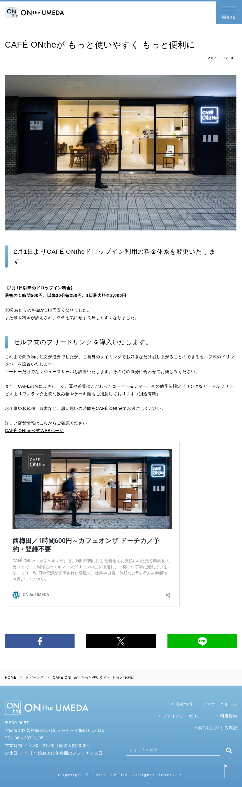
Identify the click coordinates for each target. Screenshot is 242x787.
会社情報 (184, 704)
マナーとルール (222, 704)
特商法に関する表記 (217, 727)
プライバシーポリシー (184, 716)
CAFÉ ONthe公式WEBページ (34, 430)
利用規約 (228, 716)
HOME (11, 677)
